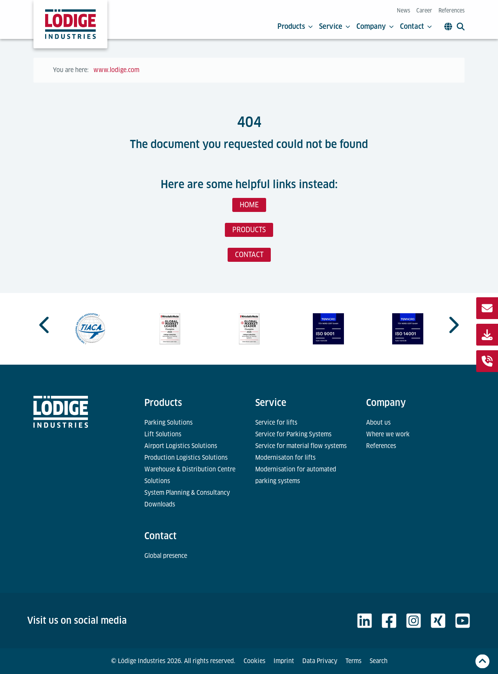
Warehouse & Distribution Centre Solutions (189, 475)
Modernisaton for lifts (285, 457)
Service (334, 26)
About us (378, 422)
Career (424, 10)
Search (379, 661)
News (403, 10)
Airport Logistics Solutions (180, 446)
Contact (416, 26)
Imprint (284, 661)
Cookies (254, 661)
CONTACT (249, 255)
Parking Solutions (168, 422)
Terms (353, 661)
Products (295, 26)
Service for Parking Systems (293, 434)
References (451, 10)
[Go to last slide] (45, 325)
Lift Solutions (162, 434)
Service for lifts (276, 422)
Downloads (159, 504)
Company (375, 26)
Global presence (165, 555)
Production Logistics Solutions (186, 457)
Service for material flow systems (301, 446)
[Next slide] (453, 325)
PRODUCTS (249, 230)
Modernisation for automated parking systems (295, 475)
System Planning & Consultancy (187, 492)
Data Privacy (319, 661)
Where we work (388, 434)
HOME (249, 205)
